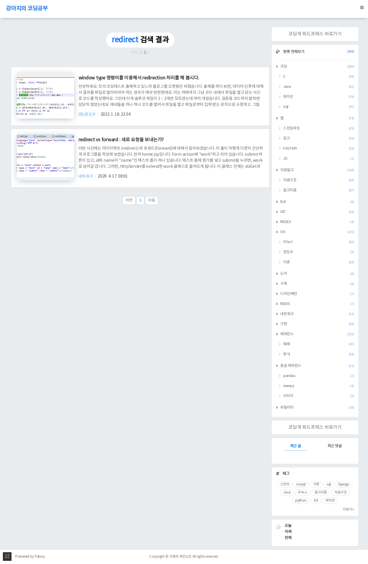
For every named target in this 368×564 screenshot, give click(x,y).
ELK (317, 201)
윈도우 (318, 252)
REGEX (317, 222)
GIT (317, 212)
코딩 (317, 66)
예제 (318, 344)
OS (317, 232)
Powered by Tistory (30, 557)
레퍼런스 (317, 334)
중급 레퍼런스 (317, 365)
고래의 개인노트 (180, 557)
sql (329, 484)
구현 (317, 324)
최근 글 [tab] (295, 446)
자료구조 (318, 180)
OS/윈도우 (87, 114)
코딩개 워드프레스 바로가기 (315, 34)
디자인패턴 (317, 294)
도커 (317, 273)
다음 (151, 200)
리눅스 (318, 242)
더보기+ (348, 509)
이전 (129, 200)
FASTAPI (318, 148)
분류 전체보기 (318, 52)
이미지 (318, 396)
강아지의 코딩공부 (27, 8)
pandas (318, 376)
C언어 (285, 484)
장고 (318, 138)
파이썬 (330, 500)
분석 (318, 354)
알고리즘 (318, 190)
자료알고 (317, 170)
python (300, 500)
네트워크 (86, 176)
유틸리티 (317, 407)
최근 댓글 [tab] (334, 446)
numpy (318, 386)
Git (316, 500)
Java (318, 86)
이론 (318, 262)
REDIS (317, 304)
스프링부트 (318, 128)
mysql (301, 484)
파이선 (318, 96)
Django (344, 484)
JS (318, 158)
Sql (318, 106)
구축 (317, 283)
